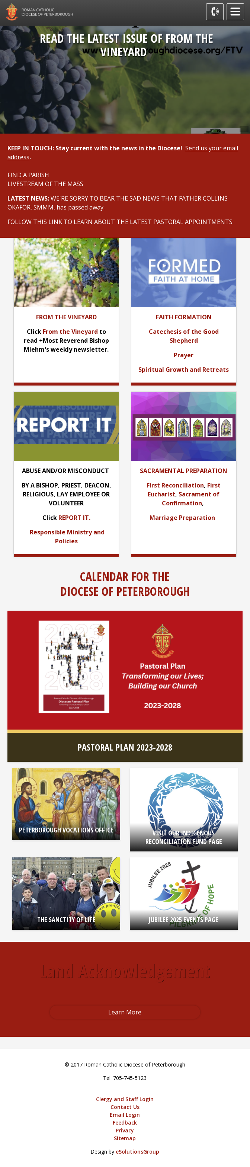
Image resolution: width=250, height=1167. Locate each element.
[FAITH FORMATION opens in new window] (184, 317)
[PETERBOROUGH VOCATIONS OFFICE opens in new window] (66, 804)
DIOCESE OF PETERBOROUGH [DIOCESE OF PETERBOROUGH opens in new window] (125, 591)
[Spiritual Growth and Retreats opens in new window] (183, 369)
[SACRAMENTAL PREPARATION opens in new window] (183, 471)
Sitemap (125, 1138)
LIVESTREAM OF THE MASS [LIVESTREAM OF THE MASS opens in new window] (45, 184)
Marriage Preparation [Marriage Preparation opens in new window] (182, 518)
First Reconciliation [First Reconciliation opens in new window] (175, 485)
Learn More (124, 1012)
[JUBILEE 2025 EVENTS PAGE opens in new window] (184, 893)
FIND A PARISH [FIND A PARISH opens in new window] (28, 175)
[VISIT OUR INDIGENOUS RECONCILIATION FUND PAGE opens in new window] (184, 809)
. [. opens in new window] (104, 207)
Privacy (125, 1130)
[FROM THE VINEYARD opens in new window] (66, 317)
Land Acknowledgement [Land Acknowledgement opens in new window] (125, 971)
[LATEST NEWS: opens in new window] (29, 198)
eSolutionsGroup (137, 1151)
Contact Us (125, 1106)
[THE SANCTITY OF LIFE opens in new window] (66, 893)
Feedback (125, 1122)
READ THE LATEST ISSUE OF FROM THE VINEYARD (126, 45)
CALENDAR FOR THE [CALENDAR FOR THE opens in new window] (125, 576)
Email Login (125, 1114)
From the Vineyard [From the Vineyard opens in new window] (70, 331)
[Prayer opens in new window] (183, 355)
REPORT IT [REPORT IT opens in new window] (73, 518)
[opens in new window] (183, 272)
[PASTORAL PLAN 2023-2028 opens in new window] (125, 686)
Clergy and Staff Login (125, 1099)
